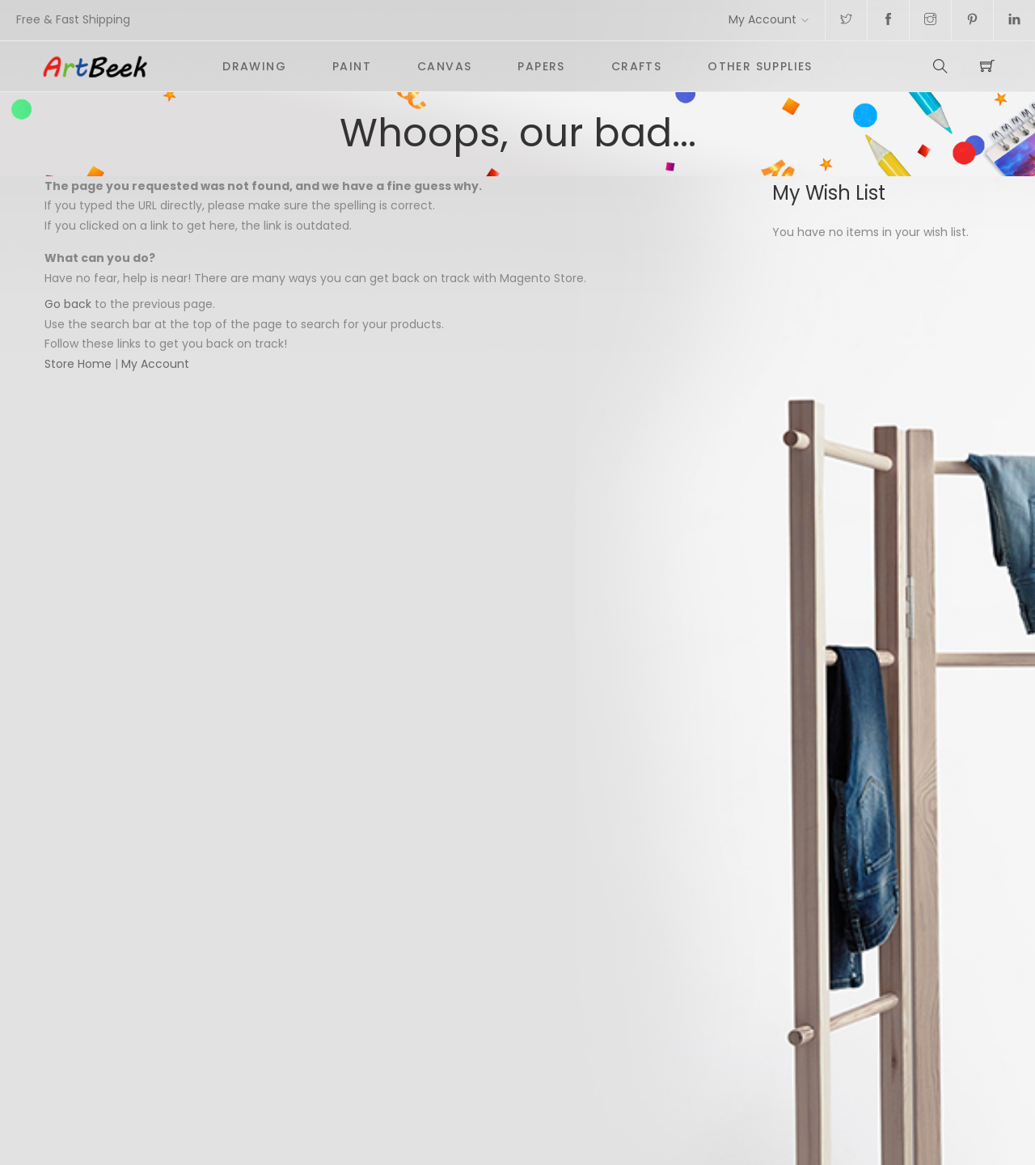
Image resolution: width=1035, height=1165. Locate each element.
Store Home (78, 364)
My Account (762, 19)
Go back (67, 304)
